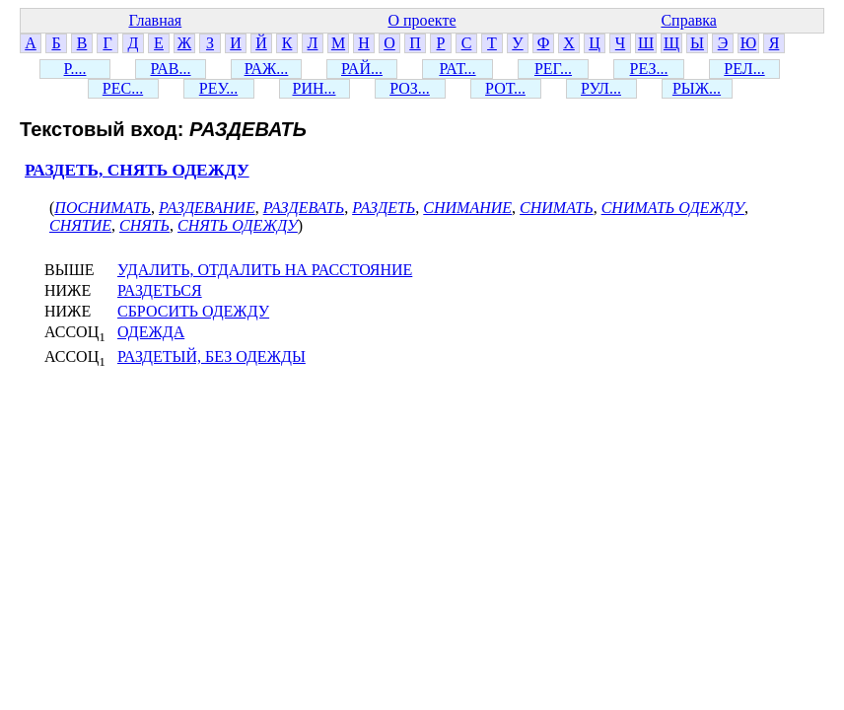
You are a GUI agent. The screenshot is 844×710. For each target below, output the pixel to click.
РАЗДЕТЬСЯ (159, 290)
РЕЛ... (744, 68)
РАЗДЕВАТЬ (303, 207)
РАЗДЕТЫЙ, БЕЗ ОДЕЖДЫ (211, 356)
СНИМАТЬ (557, 207)
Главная (154, 20)
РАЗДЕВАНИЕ (207, 207)
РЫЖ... (696, 88)
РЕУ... (218, 88)
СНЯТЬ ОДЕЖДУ (237, 225)
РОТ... (505, 88)
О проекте (421, 20)
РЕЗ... (649, 68)
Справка (689, 20)
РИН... (313, 88)
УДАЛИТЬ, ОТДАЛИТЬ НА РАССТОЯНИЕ (264, 269)
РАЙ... (362, 68)
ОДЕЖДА (150, 331)
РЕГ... (553, 68)
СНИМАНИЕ (467, 207)
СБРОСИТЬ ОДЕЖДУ (193, 311)
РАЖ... (267, 68)
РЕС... (123, 88)
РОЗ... (409, 88)
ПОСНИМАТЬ (102, 207)
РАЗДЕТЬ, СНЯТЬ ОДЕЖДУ (137, 170)
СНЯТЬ (144, 225)
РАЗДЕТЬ (383, 207)
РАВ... (170, 68)
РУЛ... (601, 88)
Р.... (75, 68)
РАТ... (457, 68)
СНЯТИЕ (80, 225)
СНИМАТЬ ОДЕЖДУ (672, 207)
